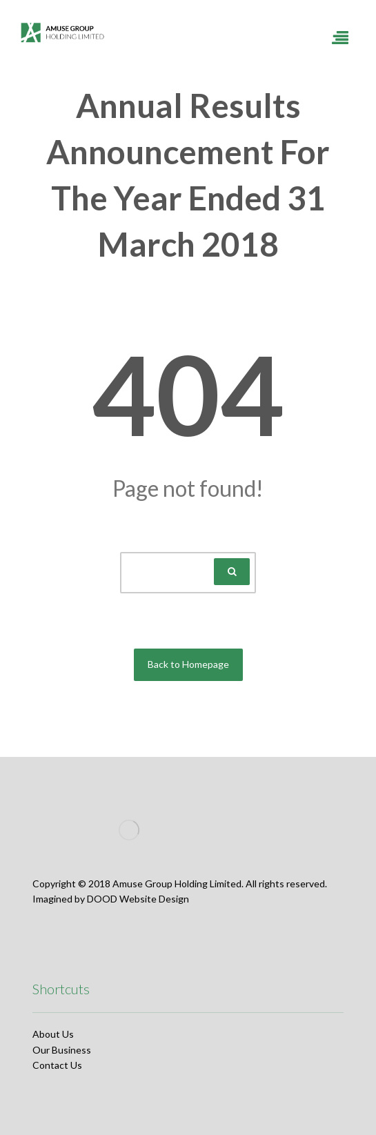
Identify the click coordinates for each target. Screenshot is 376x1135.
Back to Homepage (188, 664)
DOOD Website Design (138, 899)
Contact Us (57, 1065)
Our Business (61, 1050)
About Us (53, 1034)
